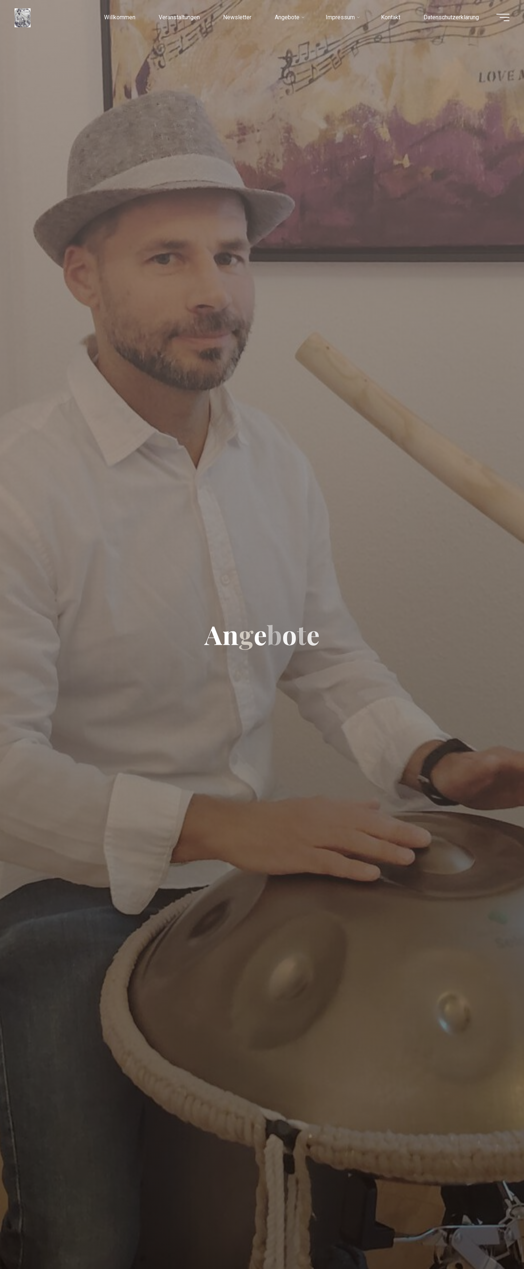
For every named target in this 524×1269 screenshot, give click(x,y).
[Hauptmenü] (502, 17)
